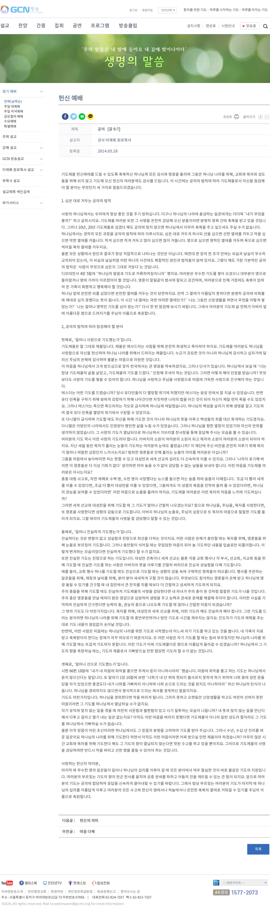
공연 (77, 26)
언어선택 (166, 10)
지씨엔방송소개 (12, 892)
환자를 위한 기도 (195, 10)
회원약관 (57, 892)
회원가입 (147, 10)
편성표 (211, 26)
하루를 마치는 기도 (255, 10)
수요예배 (10, 121)
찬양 (23, 26)
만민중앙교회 (37, 892)
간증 (41, 26)
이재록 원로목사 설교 (18, 170)
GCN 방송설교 (13, 159)
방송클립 (128, 26)
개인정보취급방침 (80, 892)
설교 (5, 26)
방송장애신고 (106, 892)
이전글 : (68, 832)
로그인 (133, 10)
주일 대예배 (12, 107)
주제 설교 (9, 137)
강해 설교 (9, 148)
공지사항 (193, 26)
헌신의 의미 (89, 821)
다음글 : (68, 821)
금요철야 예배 (13, 117)
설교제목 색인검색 (16, 192)
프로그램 (100, 26)
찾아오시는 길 (130, 892)
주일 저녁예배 (13, 111)
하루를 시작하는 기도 (224, 10)
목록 (258, 849)
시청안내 (228, 26)
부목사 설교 (11, 181)
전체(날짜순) (13, 102)
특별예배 (10, 126)
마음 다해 (87, 832)
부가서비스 (10, 203)
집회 (59, 26)
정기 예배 (9, 92)
